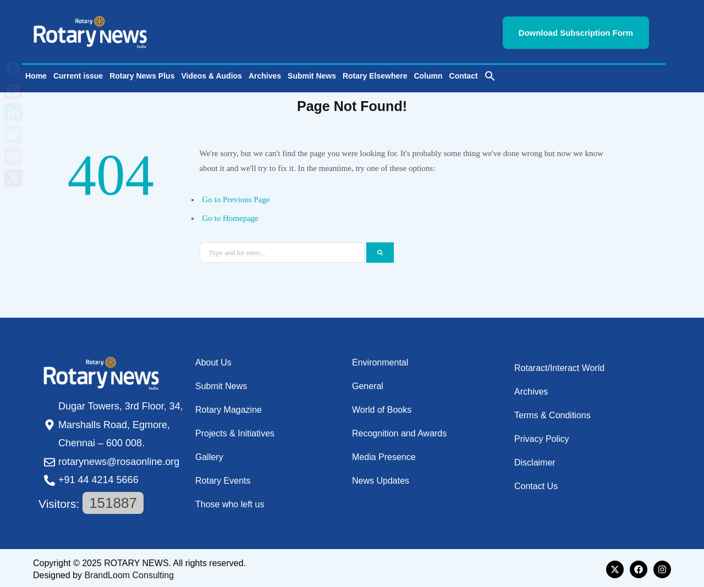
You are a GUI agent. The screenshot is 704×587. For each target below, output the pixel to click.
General (367, 383)
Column (428, 73)
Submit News (312, 73)
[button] (490, 73)
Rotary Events (222, 478)
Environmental (380, 359)
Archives (265, 73)
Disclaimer (535, 459)
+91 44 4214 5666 (98, 477)
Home (36, 73)
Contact (463, 73)
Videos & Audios (211, 73)
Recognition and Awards (399, 430)
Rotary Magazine (228, 407)
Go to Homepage (230, 215)
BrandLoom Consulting (129, 572)
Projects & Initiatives (234, 430)
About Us (213, 359)
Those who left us (229, 501)
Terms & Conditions (552, 412)
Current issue (78, 73)
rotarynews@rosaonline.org (118, 458)
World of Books (381, 407)
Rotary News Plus (141, 73)
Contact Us (536, 483)
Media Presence (384, 454)
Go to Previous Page (236, 196)
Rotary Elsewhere (375, 73)
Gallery (209, 454)
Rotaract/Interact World (559, 365)
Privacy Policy (541, 436)
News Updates (380, 478)
